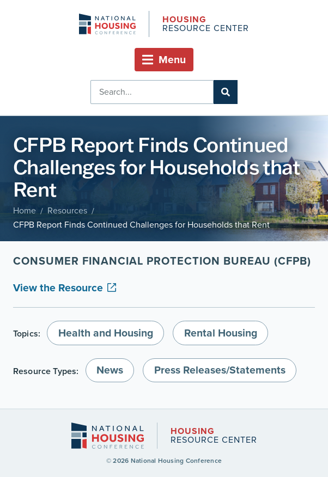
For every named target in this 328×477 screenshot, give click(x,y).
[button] (164, 59)
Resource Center (205, 24)
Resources (67, 210)
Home (24, 210)
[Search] (226, 92)
